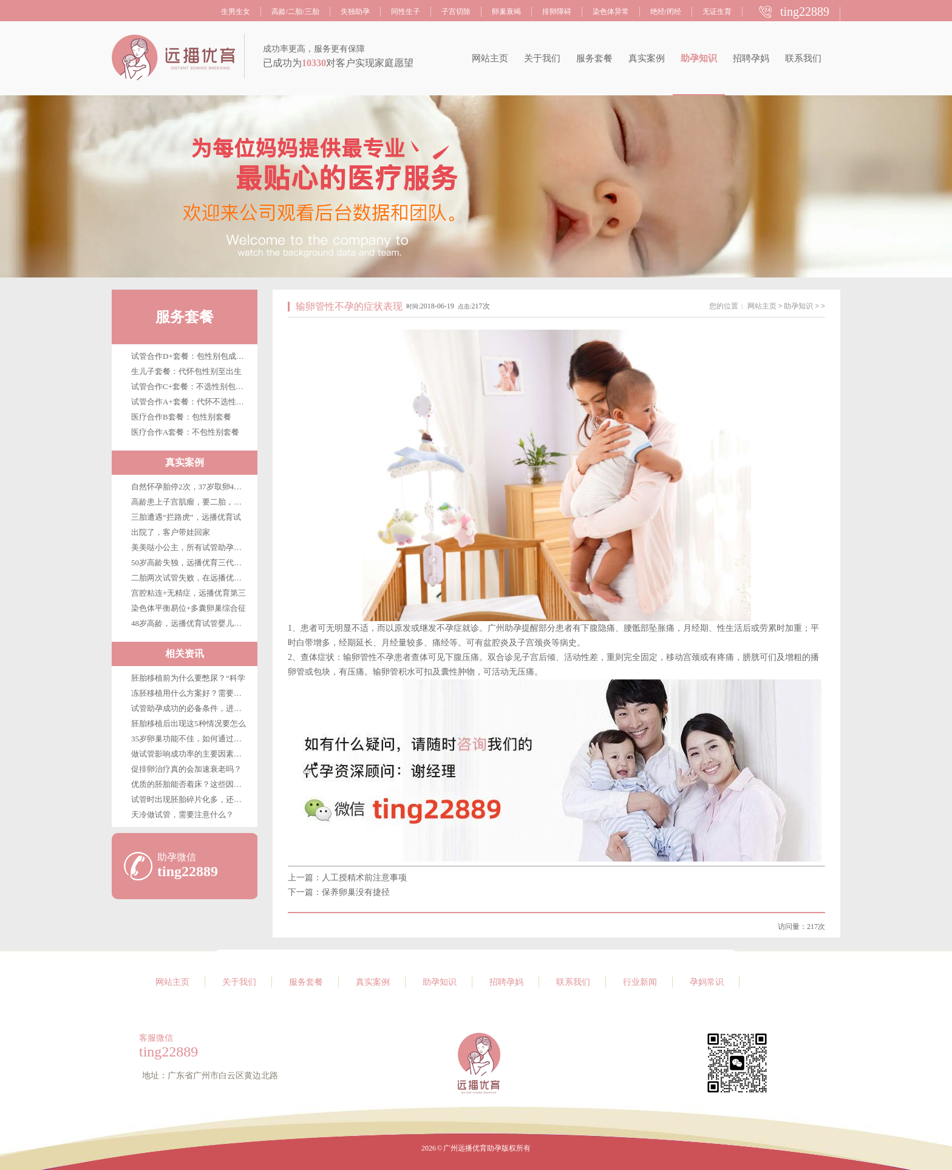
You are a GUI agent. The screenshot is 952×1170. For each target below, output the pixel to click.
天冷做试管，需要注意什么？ (182, 814)
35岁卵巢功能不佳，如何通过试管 (190, 738)
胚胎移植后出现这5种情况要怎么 (188, 723)
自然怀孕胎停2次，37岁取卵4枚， (190, 486)
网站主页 (490, 58)
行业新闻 (640, 982)
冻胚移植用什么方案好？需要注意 (190, 693)
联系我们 (803, 58)
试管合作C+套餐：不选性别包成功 (191, 386)
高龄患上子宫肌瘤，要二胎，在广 (190, 501)
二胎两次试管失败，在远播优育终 (190, 577)
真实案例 (646, 58)
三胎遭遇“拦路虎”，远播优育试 (186, 517)
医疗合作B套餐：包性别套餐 (181, 416)
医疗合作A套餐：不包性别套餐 (185, 432)
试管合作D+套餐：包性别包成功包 (191, 356)
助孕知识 (699, 58)
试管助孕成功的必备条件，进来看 (190, 708)
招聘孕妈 (751, 58)
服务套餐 (594, 58)
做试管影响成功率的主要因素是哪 (190, 753)
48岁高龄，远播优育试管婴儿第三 (190, 623)
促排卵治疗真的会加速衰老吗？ (186, 769)
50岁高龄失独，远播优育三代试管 (190, 562)
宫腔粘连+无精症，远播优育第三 (188, 592)
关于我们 (542, 58)
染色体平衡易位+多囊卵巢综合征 (188, 608)
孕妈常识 (707, 982)
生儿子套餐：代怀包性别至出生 (186, 371)
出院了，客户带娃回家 (170, 532)
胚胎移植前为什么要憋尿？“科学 (188, 677)
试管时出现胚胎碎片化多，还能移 (190, 799)
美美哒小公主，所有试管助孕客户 (190, 547)
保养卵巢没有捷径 (356, 892)
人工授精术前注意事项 (364, 877)
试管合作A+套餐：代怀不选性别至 (191, 401)
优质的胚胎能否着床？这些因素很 (190, 784)
